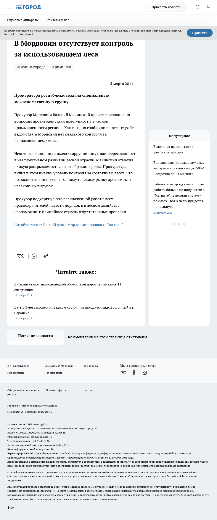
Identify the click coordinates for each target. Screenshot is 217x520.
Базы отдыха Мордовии (59, 365)
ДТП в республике (18, 365)
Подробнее (14, 480)
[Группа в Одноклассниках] (134, 372)
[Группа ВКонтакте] (123, 372)
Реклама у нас (58, 20)
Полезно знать (54, 372)
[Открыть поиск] (197, 7)
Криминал (61, 66)
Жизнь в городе (31, 66)
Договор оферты (56, 390)
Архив (88, 390)
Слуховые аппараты (23, 20)
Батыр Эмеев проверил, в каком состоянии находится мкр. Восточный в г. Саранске (76, 313)
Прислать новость (166, 7)
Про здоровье (90, 365)
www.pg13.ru (50, 405)
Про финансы (15, 372)
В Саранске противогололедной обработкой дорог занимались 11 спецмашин (76, 290)
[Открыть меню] (9, 7)
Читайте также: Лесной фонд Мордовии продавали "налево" (69, 224)
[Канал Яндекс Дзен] (144, 372)
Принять (199, 33)
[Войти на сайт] (208, 7)
